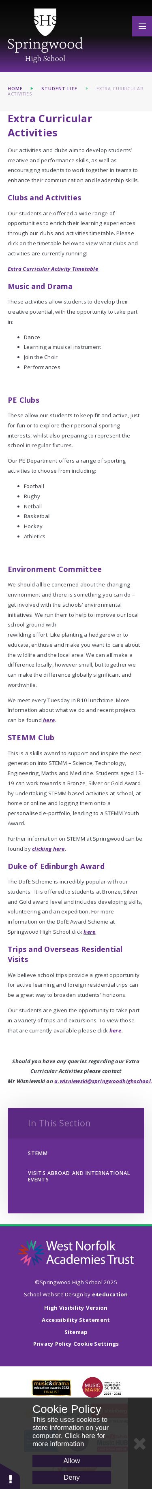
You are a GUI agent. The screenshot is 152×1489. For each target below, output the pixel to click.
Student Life (59, 88)
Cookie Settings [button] (96, 1343)
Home (15, 88)
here (89, 931)
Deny (72, 1477)
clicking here (48, 848)
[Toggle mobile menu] (142, 26)
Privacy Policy (52, 1343)
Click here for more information (68, 1440)
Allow (72, 1461)
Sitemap (76, 1332)
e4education (110, 1294)
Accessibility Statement (76, 1319)
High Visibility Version (75, 1307)
